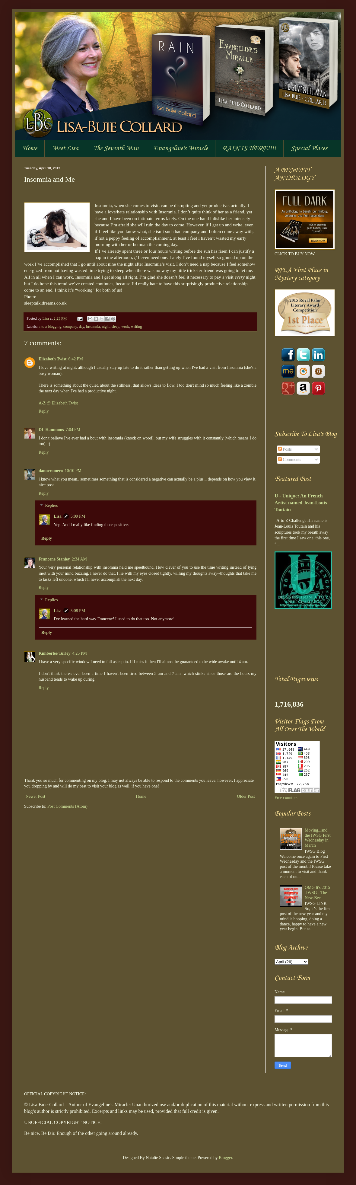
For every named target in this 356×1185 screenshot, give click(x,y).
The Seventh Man (115, 148)
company (70, 326)
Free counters (286, 797)
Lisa (46, 318)
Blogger (225, 1157)
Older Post (246, 796)
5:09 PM (78, 516)
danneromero (51, 470)
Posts (285, 449)
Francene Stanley (54, 559)
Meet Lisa (65, 148)
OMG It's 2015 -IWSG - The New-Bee (317, 892)
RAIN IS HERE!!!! (249, 148)
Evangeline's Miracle (180, 148)
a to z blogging (50, 326)
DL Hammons (51, 429)
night (106, 326)
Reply (44, 411)
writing (136, 326)
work (125, 326)
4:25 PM (79, 653)
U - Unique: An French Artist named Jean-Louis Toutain (301, 503)
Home (29, 148)
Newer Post (35, 796)
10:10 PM (73, 470)
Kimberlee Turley (54, 653)
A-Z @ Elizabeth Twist (58, 403)
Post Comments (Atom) (67, 806)
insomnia (93, 326)
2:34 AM (79, 559)
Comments (289, 459)
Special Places (309, 148)
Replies (51, 505)
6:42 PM (75, 359)
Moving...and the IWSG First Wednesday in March (318, 838)
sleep (115, 326)
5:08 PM (78, 610)
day (81, 326)
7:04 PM (73, 429)
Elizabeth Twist (52, 359)
